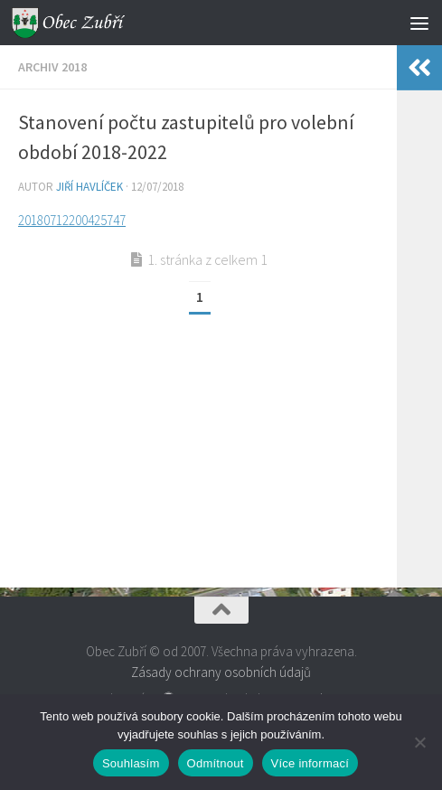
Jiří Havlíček (89, 186)
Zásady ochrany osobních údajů (221, 672)
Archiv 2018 (52, 67)
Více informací (310, 763)
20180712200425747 (72, 220)
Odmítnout (215, 763)
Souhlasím (131, 763)
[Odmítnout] (419, 742)
